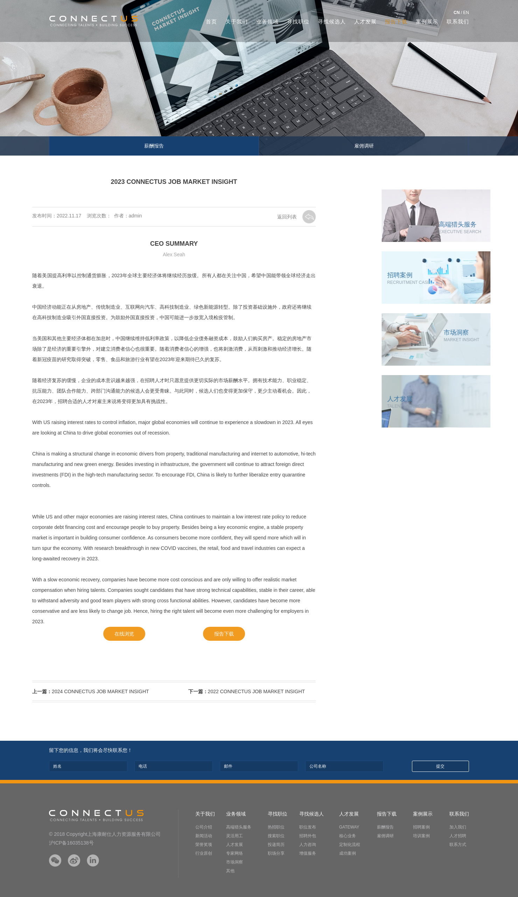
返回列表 (261, 217)
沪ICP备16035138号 (71, 843)
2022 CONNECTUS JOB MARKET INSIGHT (220, 691)
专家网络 (234, 853)
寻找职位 (298, 21)
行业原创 (203, 853)
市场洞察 (234, 862)
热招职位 (276, 827)
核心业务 (347, 835)
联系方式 (457, 844)
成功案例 (347, 853)
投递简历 (276, 844)
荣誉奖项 (203, 844)
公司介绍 (203, 827)
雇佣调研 (364, 146)
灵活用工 (234, 835)
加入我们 (457, 827)
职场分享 (276, 853)
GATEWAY (349, 827)
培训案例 (421, 835)
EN (466, 12)
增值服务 (307, 853)
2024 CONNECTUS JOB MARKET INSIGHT (64, 691)
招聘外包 (307, 835)
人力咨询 (307, 844)
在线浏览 (97, 634)
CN (457, 12)
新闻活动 (203, 835)
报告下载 (396, 21)
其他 (230, 870)
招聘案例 (421, 827)
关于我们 (236, 21)
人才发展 (365, 21)
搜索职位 (276, 835)
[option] (259, 78)
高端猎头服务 (238, 827)
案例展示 (427, 21)
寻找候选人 (332, 21)
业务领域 (267, 21)
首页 (211, 21)
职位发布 (307, 827)
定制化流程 (349, 844)
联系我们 (458, 21)
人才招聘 (457, 835)
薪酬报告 (154, 146)
